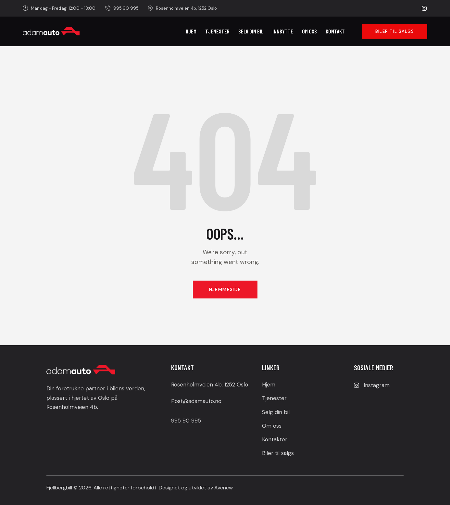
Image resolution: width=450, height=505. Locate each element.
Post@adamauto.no (196, 401)
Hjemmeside (225, 289)
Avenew (223, 487)
